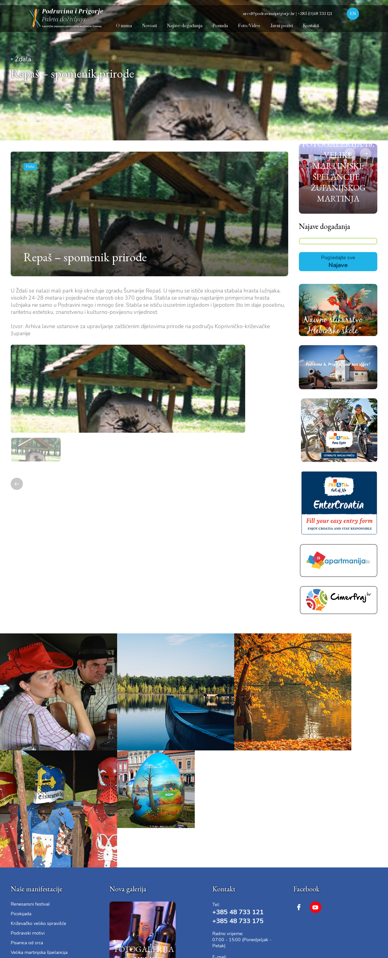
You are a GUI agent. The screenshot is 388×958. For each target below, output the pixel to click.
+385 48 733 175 (239, 800)
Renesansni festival (30, 783)
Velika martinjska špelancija (39, 831)
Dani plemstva (25, 841)
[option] (149, 411)
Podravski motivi (28, 812)
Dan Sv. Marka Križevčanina (38, 860)
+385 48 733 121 (239, 791)
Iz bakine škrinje (27, 851)
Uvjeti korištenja (37, 918)
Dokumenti (109, 918)
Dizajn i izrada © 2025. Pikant (313, 918)
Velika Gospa (24, 870)
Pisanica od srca (27, 822)
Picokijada (21, 793)
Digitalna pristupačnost (76, 918)
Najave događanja (324, 262)
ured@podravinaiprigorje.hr (255, 843)
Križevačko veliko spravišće (38, 802)
